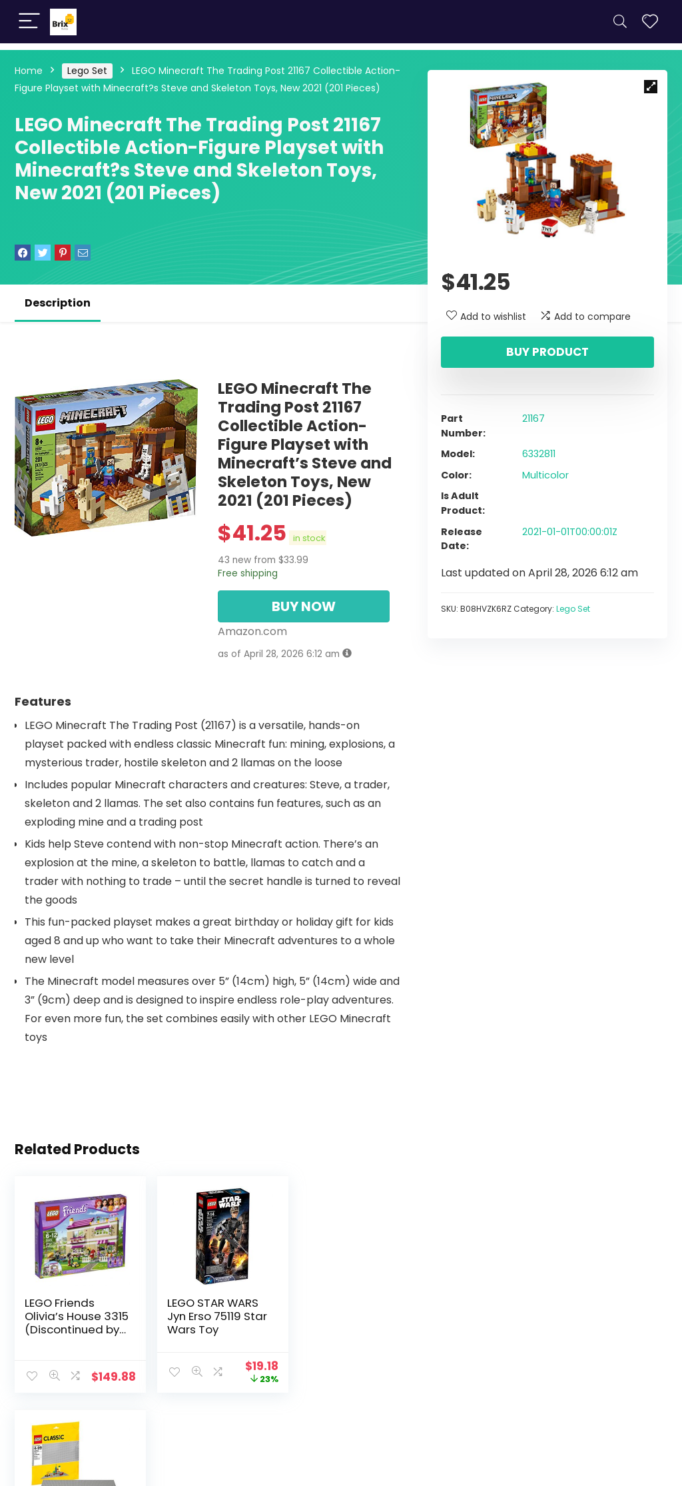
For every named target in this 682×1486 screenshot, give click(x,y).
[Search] (620, 21)
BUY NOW (304, 606)
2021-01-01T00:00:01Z (569, 531)
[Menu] (29, 21)
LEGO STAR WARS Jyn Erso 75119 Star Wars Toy (207, 1316)
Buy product (547, 352)
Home (29, 70)
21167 (533, 418)
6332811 (538, 453)
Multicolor (545, 475)
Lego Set (87, 70)
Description (58, 303)
